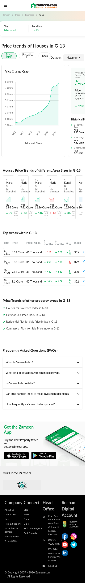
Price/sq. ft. (27, 56)
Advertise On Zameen (11, 530)
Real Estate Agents (33, 528)
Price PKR (9, 56)
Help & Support (12, 523)
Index (17, 15)
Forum (27, 518)
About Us (9, 509)
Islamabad (29, 15)
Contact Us (10, 514)
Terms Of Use (11, 541)
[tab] (42, 362)
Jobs (7, 518)
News (26, 514)
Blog (26, 509)
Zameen (6, 15)
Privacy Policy (12, 536)
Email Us (52, 565)
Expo (26, 523)
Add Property (30, 532)
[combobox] (49, 30)
